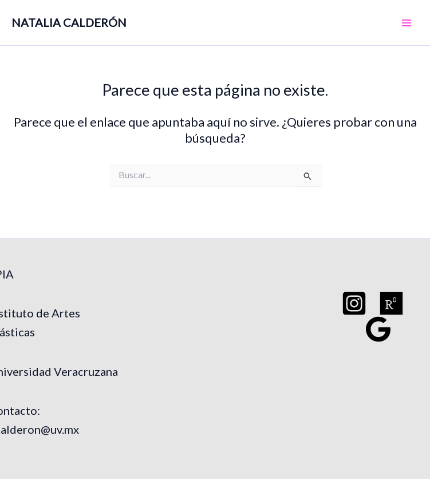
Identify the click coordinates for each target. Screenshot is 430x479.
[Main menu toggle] (407, 23)
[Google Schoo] (378, 329)
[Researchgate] (391, 303)
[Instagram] (354, 303)
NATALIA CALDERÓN (69, 22)
